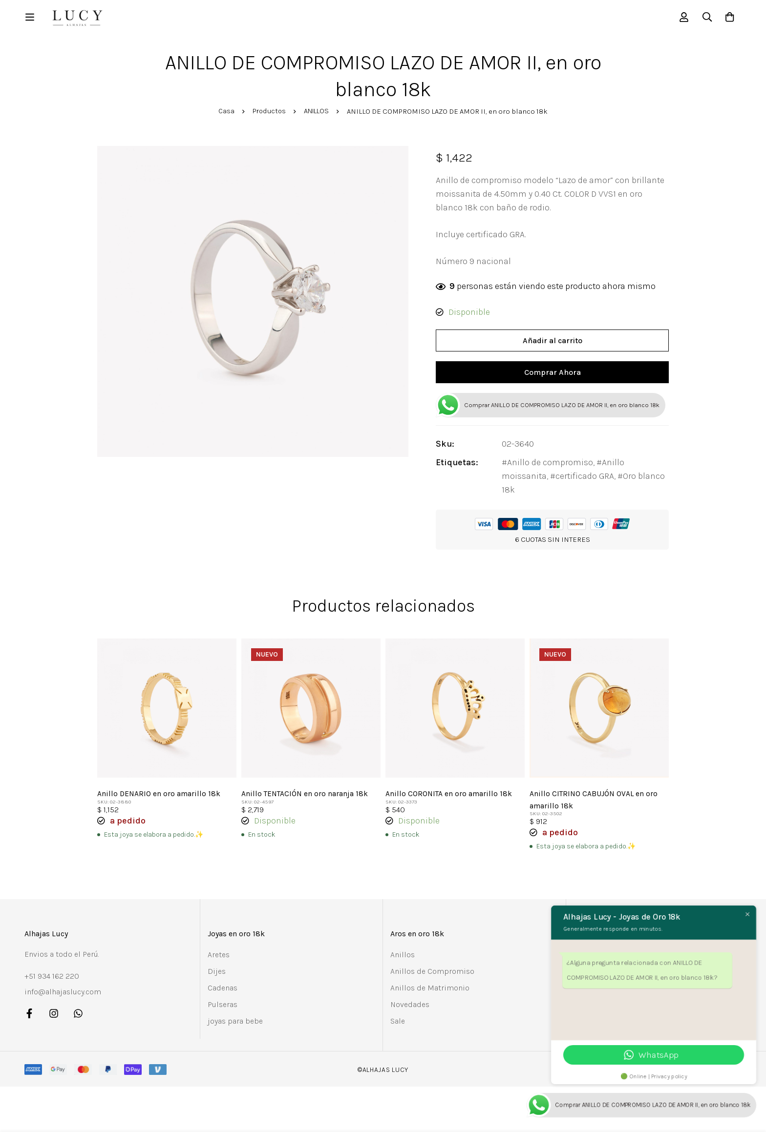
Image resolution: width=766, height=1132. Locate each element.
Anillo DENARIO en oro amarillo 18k (159, 799)
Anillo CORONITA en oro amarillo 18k (449, 799)
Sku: (452, 449)
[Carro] (729, 18)
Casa (224, 113)
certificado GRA (591, 481)
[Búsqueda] (704, 18)
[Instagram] (54, 1019)
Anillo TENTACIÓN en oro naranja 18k (305, 799)
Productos (268, 113)
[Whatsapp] (78, 1019)
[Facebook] (29, 1019)
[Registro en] (680, 18)
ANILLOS (318, 113)
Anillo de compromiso (557, 468)
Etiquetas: (464, 468)
